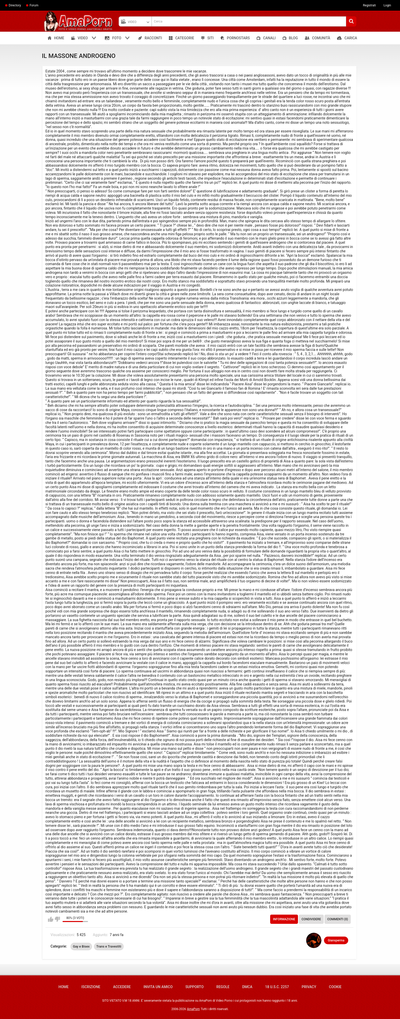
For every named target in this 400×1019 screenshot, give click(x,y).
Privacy (309, 987)
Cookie (335, 987)
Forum (34, 5)
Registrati (369, 5)
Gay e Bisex (81, 946)
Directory (15, 5)
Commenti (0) (337, 919)
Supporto (194, 987)
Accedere (122, 987)
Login (387, 5)
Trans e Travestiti (108, 946)
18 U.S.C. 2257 (277, 987)
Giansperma (336, 940)
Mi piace (50, 919)
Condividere (311, 919)
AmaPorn (193, 1009)
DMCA (247, 987)
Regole (222, 987)
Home (63, 987)
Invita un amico (157, 987)
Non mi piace (57, 919)
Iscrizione (90, 987)
